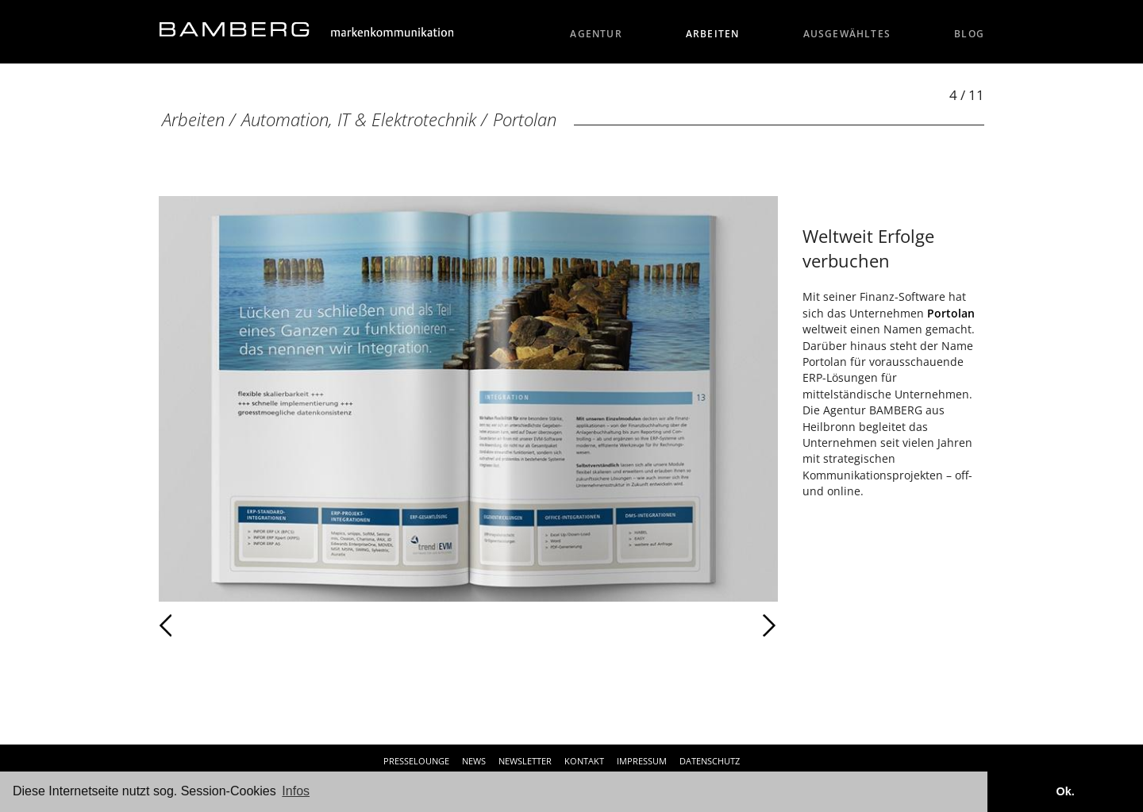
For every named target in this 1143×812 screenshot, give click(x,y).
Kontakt (584, 761)
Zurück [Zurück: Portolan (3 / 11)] (200, 625)
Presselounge (416, 761)
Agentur (596, 33)
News (474, 761)
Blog (969, 33)
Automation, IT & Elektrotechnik (358, 119)
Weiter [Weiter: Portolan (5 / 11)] (623, 625)
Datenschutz (709, 761)
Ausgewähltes (847, 33)
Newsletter (525, 761)
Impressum (642, 761)
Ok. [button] (1065, 791)
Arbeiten (713, 33)
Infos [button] (296, 791)
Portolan (524, 119)
